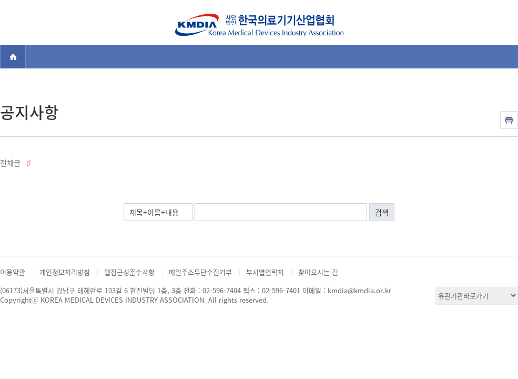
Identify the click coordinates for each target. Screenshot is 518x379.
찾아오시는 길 (318, 272)
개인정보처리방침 (64, 272)
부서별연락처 (265, 272)
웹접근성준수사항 (129, 272)
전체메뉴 (17, 20)
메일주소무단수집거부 (200, 272)
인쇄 (509, 120)
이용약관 (12, 272)
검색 (500, 20)
